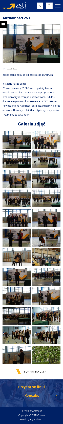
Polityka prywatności (32, 410)
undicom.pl (38, 419)
